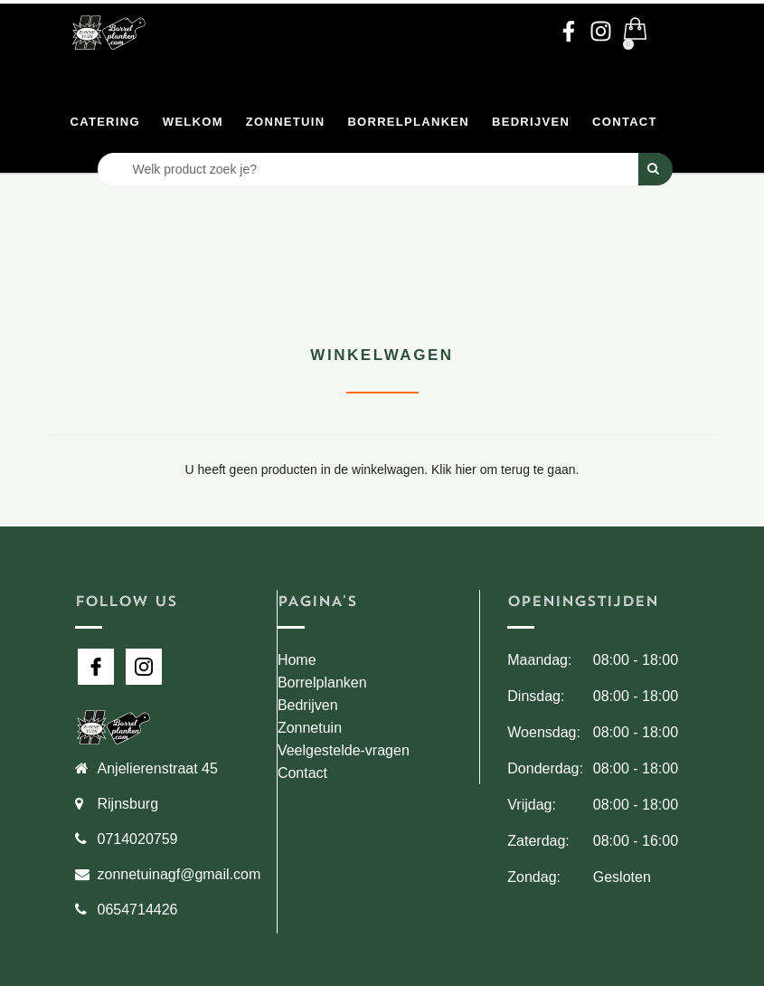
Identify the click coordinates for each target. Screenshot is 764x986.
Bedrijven (531, 121)
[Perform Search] (655, 169)
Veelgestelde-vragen (344, 750)
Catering (105, 121)
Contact (624, 121)
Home (297, 660)
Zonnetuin (285, 121)
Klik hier (453, 469)
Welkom (193, 121)
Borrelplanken (408, 121)
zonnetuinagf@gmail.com (179, 874)
